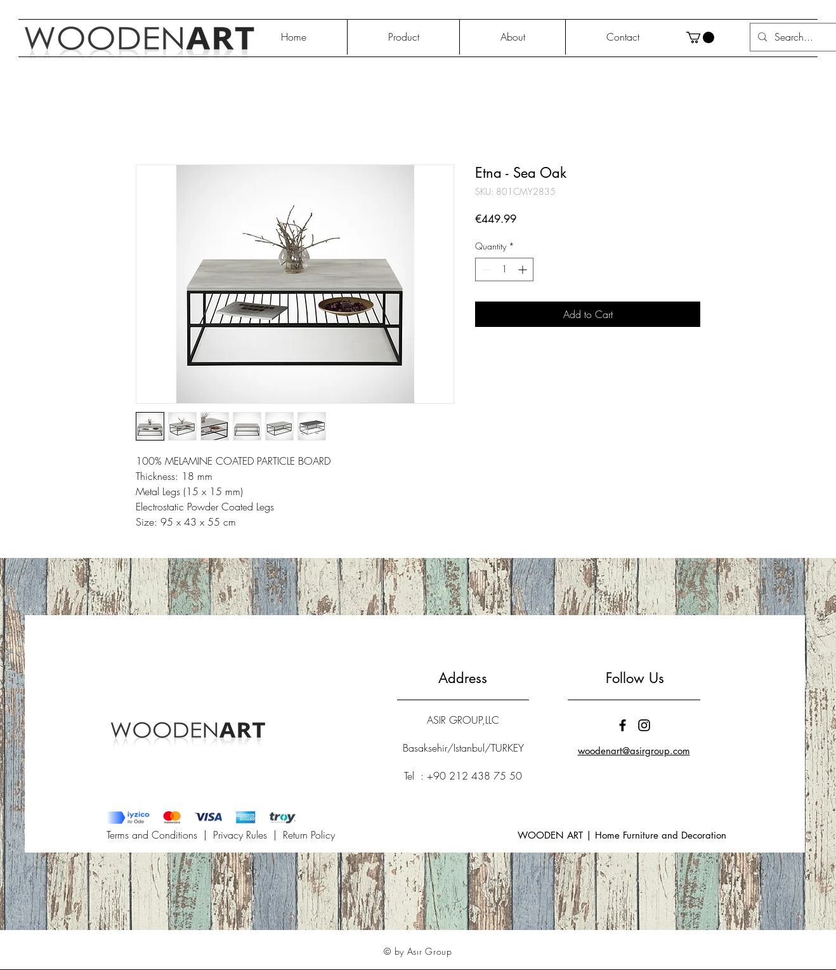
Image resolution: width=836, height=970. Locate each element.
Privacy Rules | (248, 835)
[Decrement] (485, 269)
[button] (700, 37)
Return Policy (309, 835)
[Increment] (524, 269)
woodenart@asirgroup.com (634, 751)
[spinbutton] (504, 269)
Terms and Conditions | (160, 835)
